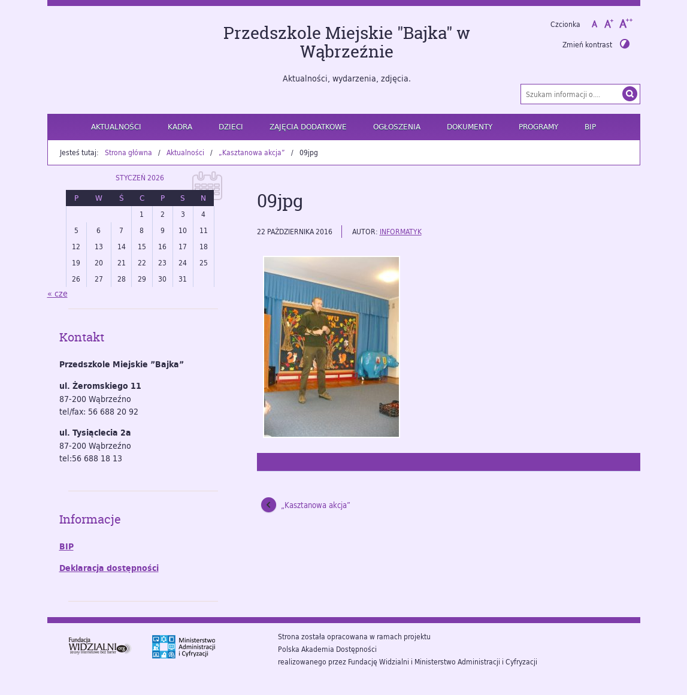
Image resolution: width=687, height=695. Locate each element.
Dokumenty (469, 126)
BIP (590, 126)
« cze (57, 293)
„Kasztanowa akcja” (252, 152)
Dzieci (231, 126)
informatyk (401, 231)
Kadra (180, 126)
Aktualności (116, 126)
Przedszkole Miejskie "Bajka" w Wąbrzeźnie (346, 42)
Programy (538, 126)
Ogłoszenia (396, 126)
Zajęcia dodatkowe (308, 126)
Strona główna (128, 152)
